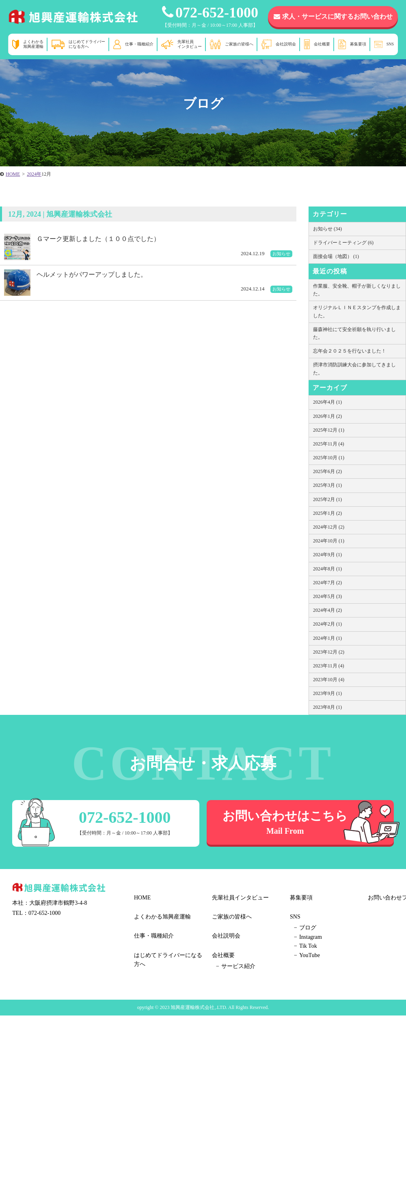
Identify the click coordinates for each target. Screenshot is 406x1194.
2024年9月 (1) (327, 554)
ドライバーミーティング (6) (343, 242)
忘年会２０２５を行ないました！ (349, 351)
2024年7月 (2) (327, 582)
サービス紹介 (238, 966)
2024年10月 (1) (328, 541)
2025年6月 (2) (327, 471)
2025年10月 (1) (328, 457)
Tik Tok (308, 946)
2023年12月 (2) (328, 652)
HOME (142, 898)
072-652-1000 (210, 12)
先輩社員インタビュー (189, 44)
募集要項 (358, 44)
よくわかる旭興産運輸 (33, 44)
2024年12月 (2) (328, 527)
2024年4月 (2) (327, 610)
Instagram (310, 937)
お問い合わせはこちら (285, 822)
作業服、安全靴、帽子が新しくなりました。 (357, 290)
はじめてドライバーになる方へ (87, 44)
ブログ (307, 928)
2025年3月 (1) (327, 485)
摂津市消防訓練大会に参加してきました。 (354, 368)
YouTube (309, 955)
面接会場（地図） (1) (336, 256)
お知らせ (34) (327, 229)
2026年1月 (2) (327, 416)
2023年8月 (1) (327, 707)
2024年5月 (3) (327, 596)
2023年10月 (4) (328, 679)
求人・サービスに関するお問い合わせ (333, 16)
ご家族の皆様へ (239, 44)
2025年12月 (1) (328, 430)
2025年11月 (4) (328, 444)
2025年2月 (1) (327, 499)
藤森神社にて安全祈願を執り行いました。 (354, 333)
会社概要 (322, 44)
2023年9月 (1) (327, 693)
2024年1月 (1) (327, 638)
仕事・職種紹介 (139, 44)
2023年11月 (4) (328, 666)
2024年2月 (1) (327, 624)
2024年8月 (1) (327, 569)
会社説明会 (286, 44)
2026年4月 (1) (327, 402)
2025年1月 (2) (327, 513)
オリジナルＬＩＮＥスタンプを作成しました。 (357, 311)
